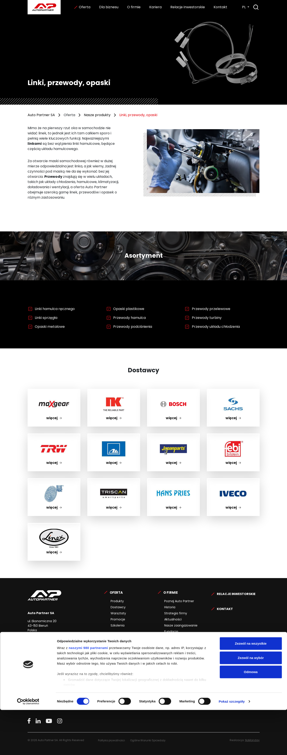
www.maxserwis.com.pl (46, 672)
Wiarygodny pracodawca (183, 670)
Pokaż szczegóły (232, 746)
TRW (54, 436)
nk (114, 391)
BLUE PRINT (54, 481)
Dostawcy (118, 607)
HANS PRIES (173, 481)
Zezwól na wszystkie (251, 689)
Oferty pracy (174, 652)
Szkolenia (117, 625)
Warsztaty (118, 613)
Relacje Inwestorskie (237, 592)
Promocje (118, 619)
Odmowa (250, 717)
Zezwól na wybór (251, 703)
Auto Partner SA (41, 114)
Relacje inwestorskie (187, 7)
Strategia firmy (175, 613)
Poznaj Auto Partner (179, 601)
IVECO (233, 481)
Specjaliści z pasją (177, 664)
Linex (54, 526)
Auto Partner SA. (42, 2)
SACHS (233, 391)
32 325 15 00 (58, 642)
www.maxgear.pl (41, 665)
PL (244, 7)
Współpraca (120, 652)
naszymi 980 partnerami (88, 693)
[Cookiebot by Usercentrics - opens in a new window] (28, 746)
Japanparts (173, 436)
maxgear (54, 391)
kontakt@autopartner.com (66, 650)
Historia (169, 607)
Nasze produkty (97, 114)
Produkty (117, 601)
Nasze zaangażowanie (180, 625)
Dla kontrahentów (124, 646)
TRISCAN (113, 481)
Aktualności (173, 619)
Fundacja (171, 631)
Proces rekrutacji (176, 658)
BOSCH (173, 391)
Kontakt (220, 7)
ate (114, 436)
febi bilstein (233, 436)
